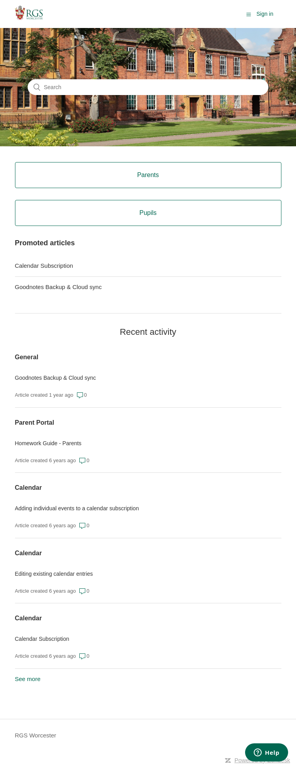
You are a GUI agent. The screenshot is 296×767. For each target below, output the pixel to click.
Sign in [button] (265, 14)
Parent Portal (34, 422)
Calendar (28, 487)
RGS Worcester (35, 735)
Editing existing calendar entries (54, 574)
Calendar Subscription (44, 265)
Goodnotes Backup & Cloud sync (58, 287)
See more (28, 679)
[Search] (148, 87)
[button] (248, 14)
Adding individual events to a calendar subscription (77, 508)
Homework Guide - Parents (48, 443)
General (27, 357)
